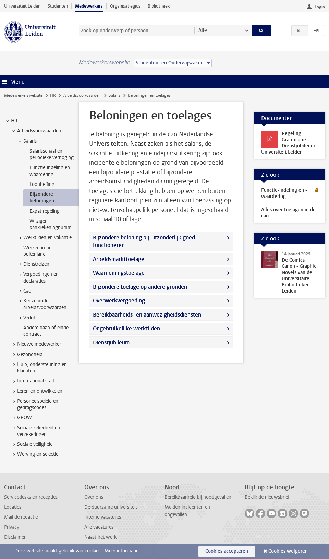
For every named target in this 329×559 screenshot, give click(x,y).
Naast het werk (100, 537)
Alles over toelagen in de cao (288, 212)
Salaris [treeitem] (27, 141)
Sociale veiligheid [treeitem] (32, 444)
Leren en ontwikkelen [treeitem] (36, 391)
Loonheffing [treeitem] (41, 184)
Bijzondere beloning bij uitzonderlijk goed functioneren (144, 241)
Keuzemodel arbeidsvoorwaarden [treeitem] (41, 304)
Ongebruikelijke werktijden (126, 328)
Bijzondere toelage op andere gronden (140, 286)
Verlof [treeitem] (26, 317)
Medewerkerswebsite (23, 95)
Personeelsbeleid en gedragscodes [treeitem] (34, 404)
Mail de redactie (21, 517)
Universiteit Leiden (22, 6)
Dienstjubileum (111, 342)
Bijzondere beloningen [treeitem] (41, 197)
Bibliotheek (159, 6)
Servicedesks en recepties (31, 497)
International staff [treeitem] (32, 381)
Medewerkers (89, 6)
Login (320, 7)
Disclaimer (15, 537)
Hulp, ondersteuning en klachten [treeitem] (39, 367)
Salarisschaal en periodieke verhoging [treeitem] (51, 154)
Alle (202, 30)
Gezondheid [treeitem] (26, 354)
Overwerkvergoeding (119, 300)
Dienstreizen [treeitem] (33, 264)
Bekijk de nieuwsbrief (267, 497)
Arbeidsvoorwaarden (82, 95)
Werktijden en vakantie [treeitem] (44, 237)
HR (53, 95)
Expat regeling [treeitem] (44, 211)
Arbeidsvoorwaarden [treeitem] (36, 131)
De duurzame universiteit (110, 507)
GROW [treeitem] (21, 417)
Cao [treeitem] (24, 291)
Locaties (12, 507)
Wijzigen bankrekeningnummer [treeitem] (52, 224)
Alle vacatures (98, 527)
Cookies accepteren (226, 551)
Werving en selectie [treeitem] (34, 454)
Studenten (58, 6)
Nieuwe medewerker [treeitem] (36, 344)
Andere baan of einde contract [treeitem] (46, 330)
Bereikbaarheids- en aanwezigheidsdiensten (147, 314)
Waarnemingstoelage (119, 272)
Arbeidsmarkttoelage (118, 259)
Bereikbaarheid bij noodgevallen (197, 497)
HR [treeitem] (10, 121)
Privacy (11, 527)
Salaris (114, 95)
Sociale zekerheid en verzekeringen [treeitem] (35, 431)
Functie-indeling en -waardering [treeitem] (51, 170)
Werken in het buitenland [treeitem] (38, 251)
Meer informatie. (122, 551)
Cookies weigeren (288, 551)
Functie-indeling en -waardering (284, 193)
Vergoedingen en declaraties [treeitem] (38, 277)
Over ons (93, 497)
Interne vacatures (102, 517)
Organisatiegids (125, 6)
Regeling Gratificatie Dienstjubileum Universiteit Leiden (288, 142)
